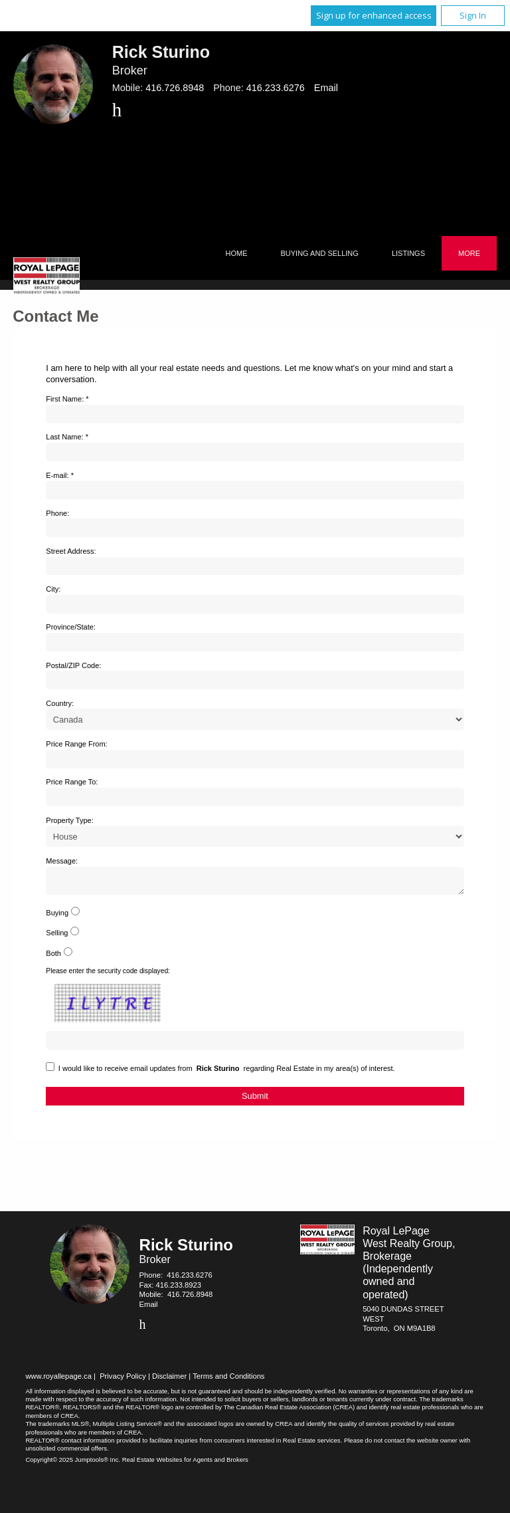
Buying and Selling (320, 253)
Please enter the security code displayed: (108, 975)
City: (53, 589)
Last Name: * (67, 437)
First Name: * (67, 399)
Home (237, 253)
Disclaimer (169, 1380)
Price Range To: (72, 782)
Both (53, 957)
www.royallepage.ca (58, 1380)
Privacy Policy (123, 1380)
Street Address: (71, 551)
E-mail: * (60, 475)
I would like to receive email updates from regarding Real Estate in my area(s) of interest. (226, 1072)
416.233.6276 (275, 87)
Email (326, 87)
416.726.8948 (174, 87)
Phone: (57, 513)
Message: (62, 861)
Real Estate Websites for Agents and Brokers (185, 1463)
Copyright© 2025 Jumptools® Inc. (72, 1463)
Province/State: (71, 627)
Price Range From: (76, 744)
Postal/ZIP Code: (73, 665)
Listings (408, 253)
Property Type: (69, 820)
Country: (60, 703)
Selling (57, 937)
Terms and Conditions (228, 1380)
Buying (57, 917)
